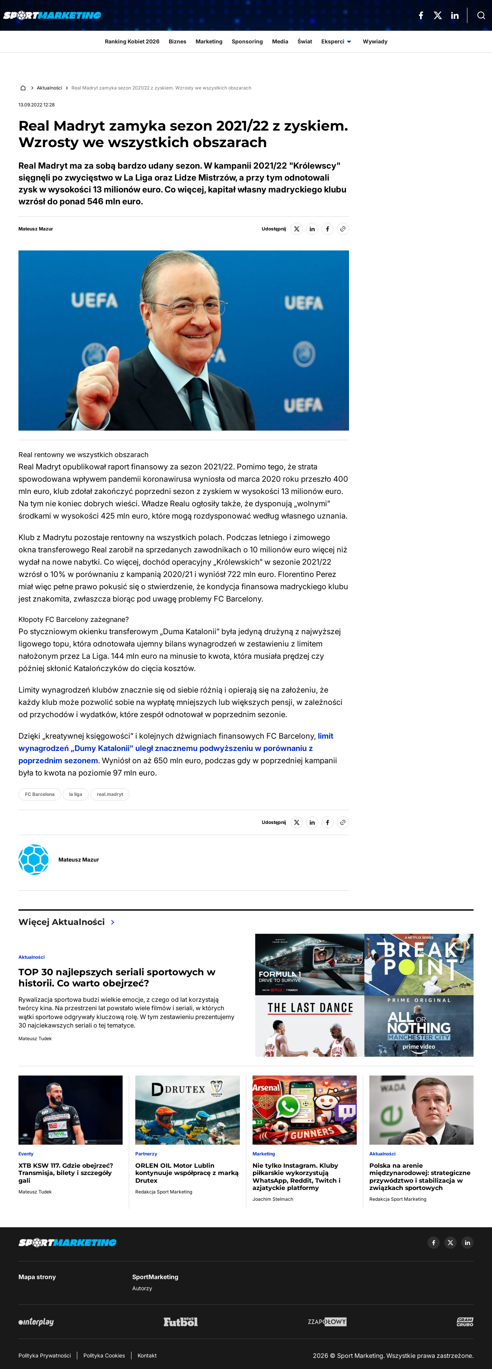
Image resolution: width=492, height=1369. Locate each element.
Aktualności (49, 88)
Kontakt (147, 1355)
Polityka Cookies (104, 1355)
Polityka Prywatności (44, 1355)
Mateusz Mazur (35, 229)
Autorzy (142, 1288)
